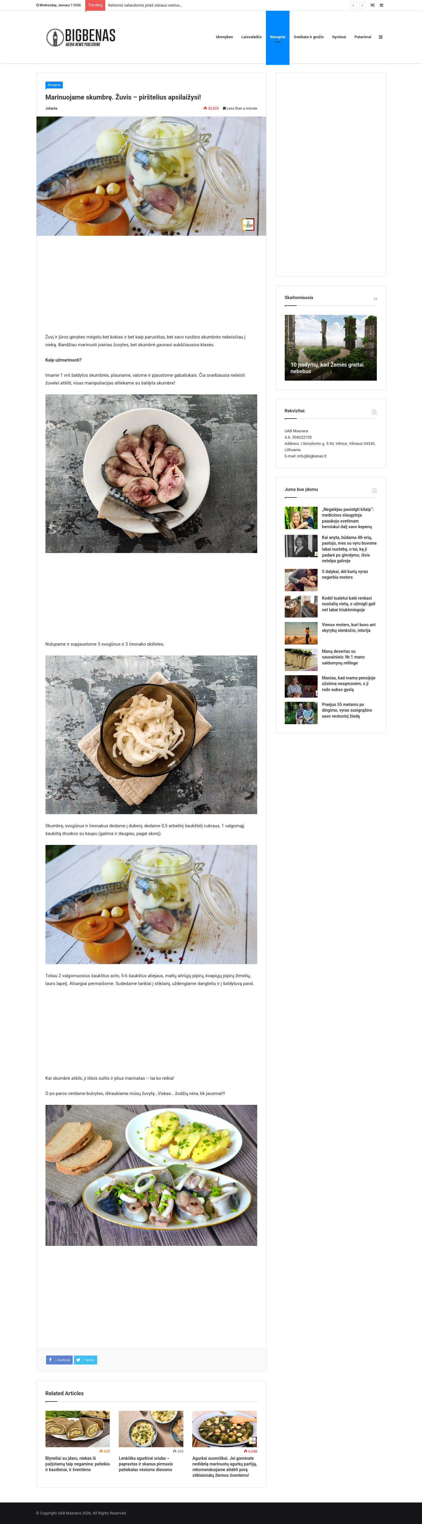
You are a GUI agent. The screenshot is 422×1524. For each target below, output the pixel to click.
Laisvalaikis (251, 37)
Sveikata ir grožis (309, 37)
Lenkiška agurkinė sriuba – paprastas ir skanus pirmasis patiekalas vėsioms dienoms (146, 1464)
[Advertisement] (151, 289)
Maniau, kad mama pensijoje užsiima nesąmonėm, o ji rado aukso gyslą (349, 684)
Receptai (277, 37)
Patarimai (362, 37)
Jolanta (51, 108)
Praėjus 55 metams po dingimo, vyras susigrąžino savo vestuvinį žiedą (347, 710)
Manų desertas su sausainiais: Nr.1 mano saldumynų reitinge (343, 657)
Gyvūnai (339, 37)
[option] (331, 348)
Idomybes (224, 37)
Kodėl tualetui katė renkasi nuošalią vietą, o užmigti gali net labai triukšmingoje (348, 604)
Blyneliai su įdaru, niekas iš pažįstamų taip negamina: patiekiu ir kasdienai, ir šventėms (77, 1464)
